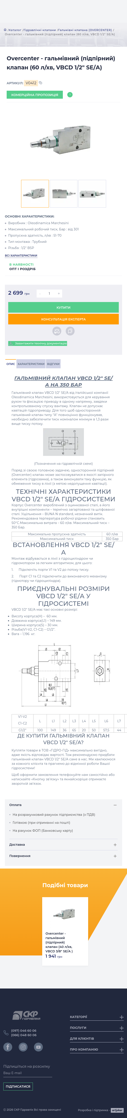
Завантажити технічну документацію (37, 343)
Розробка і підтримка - (101, 1110)
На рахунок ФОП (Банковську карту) (43, 831)
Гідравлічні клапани (40, 30)
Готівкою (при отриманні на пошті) (41, 823)
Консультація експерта (63, 319)
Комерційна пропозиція (34, 95)
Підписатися (18, 1087)
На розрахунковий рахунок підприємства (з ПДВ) (54, 815)
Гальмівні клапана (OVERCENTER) (85, 30)
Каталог (15, 30)
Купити (64, 308)
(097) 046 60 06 (23, 1031)
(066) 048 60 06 (23, 1035)
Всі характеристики (21, 255)
